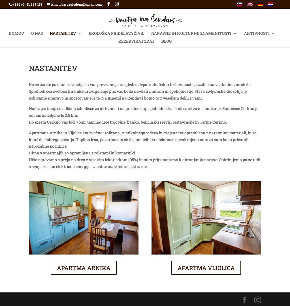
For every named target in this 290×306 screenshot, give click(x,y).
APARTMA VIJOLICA (206, 267)
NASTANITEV (63, 33)
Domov (16, 33)
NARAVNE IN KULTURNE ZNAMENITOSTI (191, 33)
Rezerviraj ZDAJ (136, 41)
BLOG (166, 41)
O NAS (37, 33)
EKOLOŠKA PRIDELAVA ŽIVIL (116, 33)
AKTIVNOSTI (257, 33)
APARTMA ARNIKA (83, 267)
